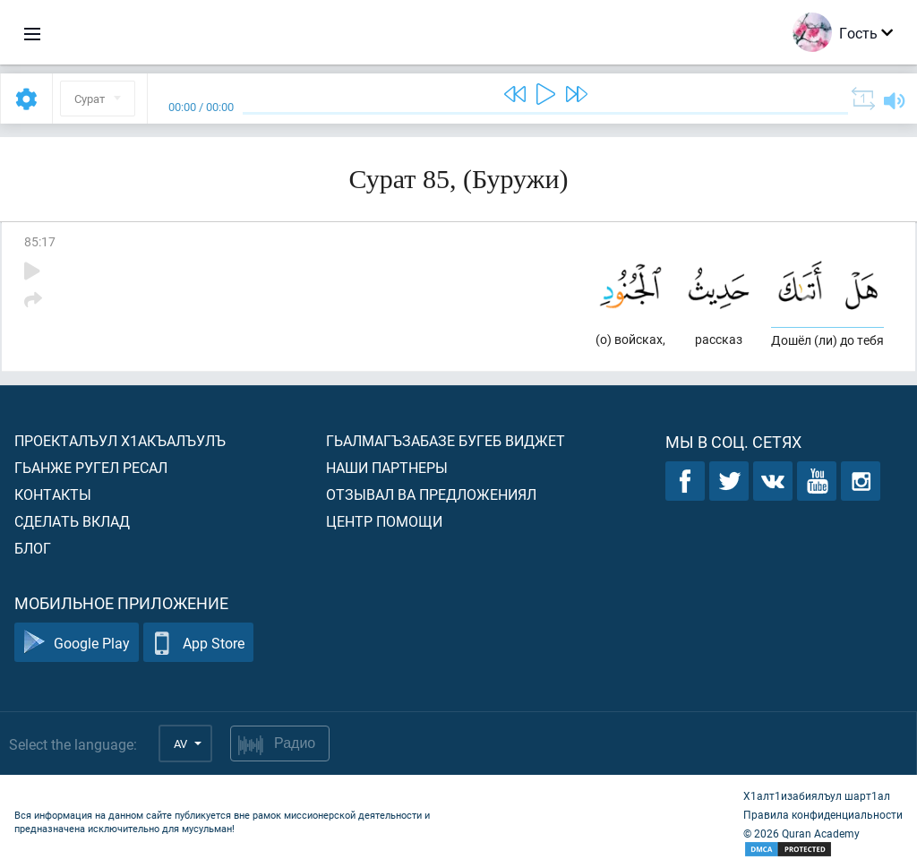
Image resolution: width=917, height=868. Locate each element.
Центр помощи (384, 520)
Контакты (52, 494)
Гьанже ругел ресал (90, 467)
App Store (198, 643)
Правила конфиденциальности (823, 814)
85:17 (40, 241)
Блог (32, 547)
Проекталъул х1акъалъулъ (120, 440)
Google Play (76, 643)
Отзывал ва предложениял (431, 494)
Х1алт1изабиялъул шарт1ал (816, 795)
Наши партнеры (387, 467)
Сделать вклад (72, 520)
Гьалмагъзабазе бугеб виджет (445, 440)
